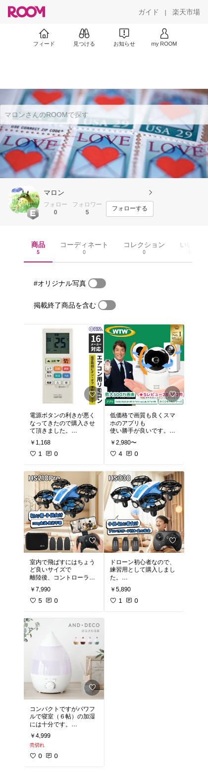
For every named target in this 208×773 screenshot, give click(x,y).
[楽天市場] (186, 11)
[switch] (97, 283)
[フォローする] (130, 209)
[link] (64, 365)
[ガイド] (148, 11)
